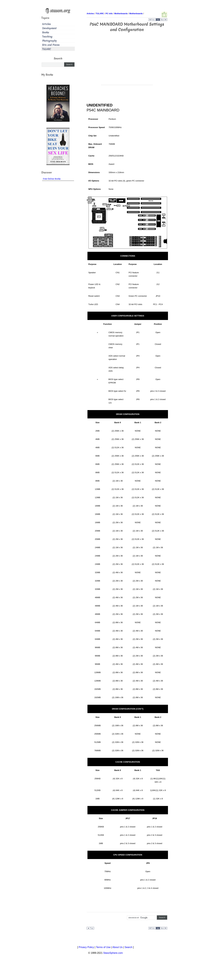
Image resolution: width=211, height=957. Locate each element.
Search (128, 947)
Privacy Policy (86, 947)
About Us (117, 947)
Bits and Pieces (51, 45)
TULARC (46, 49)
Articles (46, 24)
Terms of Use (103, 947)
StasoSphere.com (113, 953)
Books (45, 32)
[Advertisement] (127, 63)
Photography (49, 40)
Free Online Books (52, 178)
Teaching (47, 36)
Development (49, 28)
